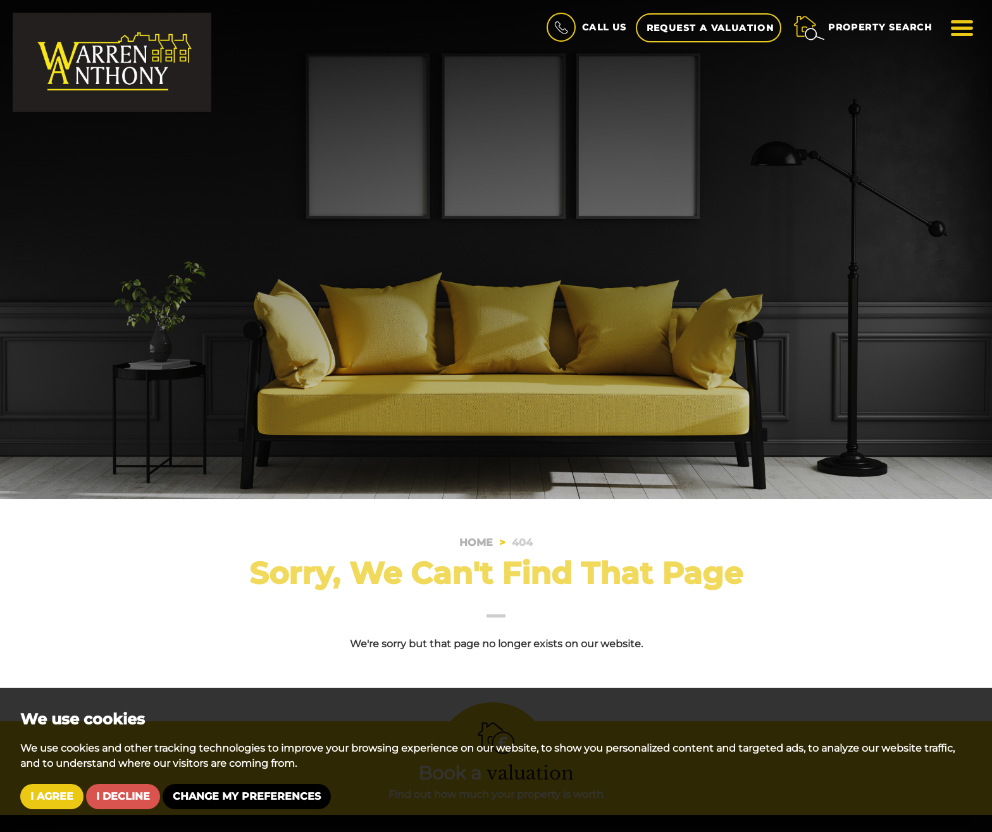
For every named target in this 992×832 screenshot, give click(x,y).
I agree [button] (51, 796)
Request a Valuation (710, 28)
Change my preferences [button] (247, 796)
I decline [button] (123, 796)
